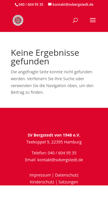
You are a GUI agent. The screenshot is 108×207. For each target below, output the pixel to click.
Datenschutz (66, 175)
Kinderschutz (42, 182)
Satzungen (68, 182)
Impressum (40, 175)
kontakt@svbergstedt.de (60, 159)
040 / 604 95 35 (31, 4)
